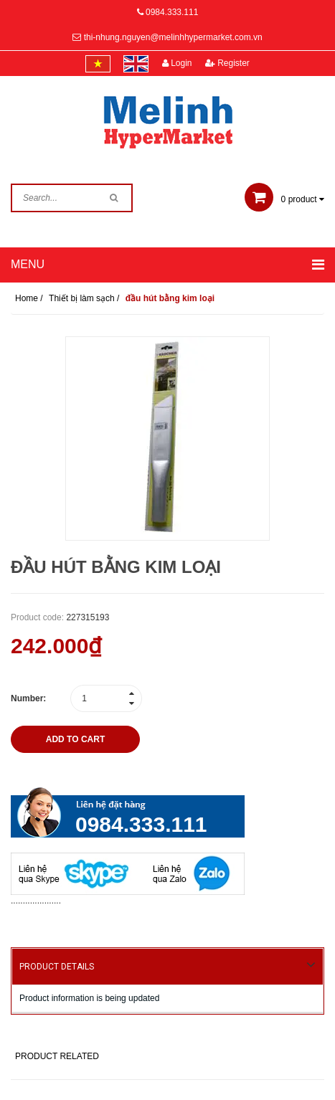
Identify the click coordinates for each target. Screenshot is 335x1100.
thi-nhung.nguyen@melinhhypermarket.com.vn (173, 37)
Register (227, 63)
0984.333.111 (172, 12)
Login (177, 63)
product (284, 199)
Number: (28, 698)
